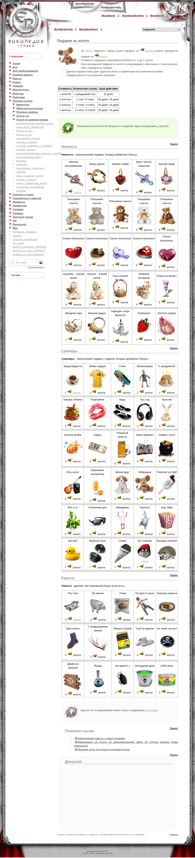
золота (77, 192)
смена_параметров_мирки (31, 183)
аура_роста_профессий (30, 127)
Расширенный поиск (36, 267)
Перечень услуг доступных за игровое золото (103, 749)
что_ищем (18, 243)
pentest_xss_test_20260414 (28, 254)
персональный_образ (28, 157)
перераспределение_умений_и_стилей (39, 153)
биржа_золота (24, 130)
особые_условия (26, 149)
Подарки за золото (73, 41)
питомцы (21, 160)
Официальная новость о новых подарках (101, 738)
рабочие (21, 171)
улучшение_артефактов (30, 186)
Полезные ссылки (79, 731)
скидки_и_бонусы (26, 179)
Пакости (67, 578)
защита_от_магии (26, 142)
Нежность (69, 147)
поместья (21, 164)
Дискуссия (73, 762)
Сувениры (69, 351)
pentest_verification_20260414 (29, 246)
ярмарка (21, 190)
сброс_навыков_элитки (29, 175)
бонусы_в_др (24, 134)
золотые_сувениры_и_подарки (34, 145)
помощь (17, 235)
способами (151, 710)
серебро (149, 50)
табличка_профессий (24, 239)
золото (103, 56)
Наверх (173, 834)
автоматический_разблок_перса (34, 123)
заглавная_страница (28, 138)
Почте (88, 50)
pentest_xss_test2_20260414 (28, 250)
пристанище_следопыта (30, 168)
